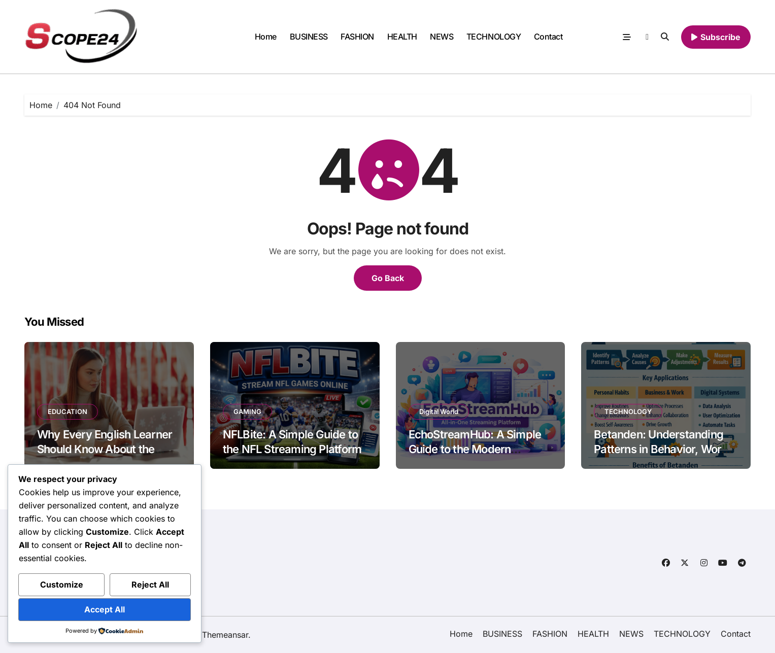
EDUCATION (67, 411)
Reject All (150, 584)
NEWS (441, 36)
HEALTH (402, 36)
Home (266, 36)
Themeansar (225, 635)
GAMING (247, 411)
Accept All (104, 609)
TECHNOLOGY (493, 36)
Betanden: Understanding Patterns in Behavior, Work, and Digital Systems (662, 449)
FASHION (357, 36)
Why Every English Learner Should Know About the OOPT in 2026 (104, 449)
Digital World (438, 411)
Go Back (388, 278)
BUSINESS (309, 36)
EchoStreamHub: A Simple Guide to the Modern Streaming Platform (475, 449)
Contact (548, 36)
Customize (61, 584)
